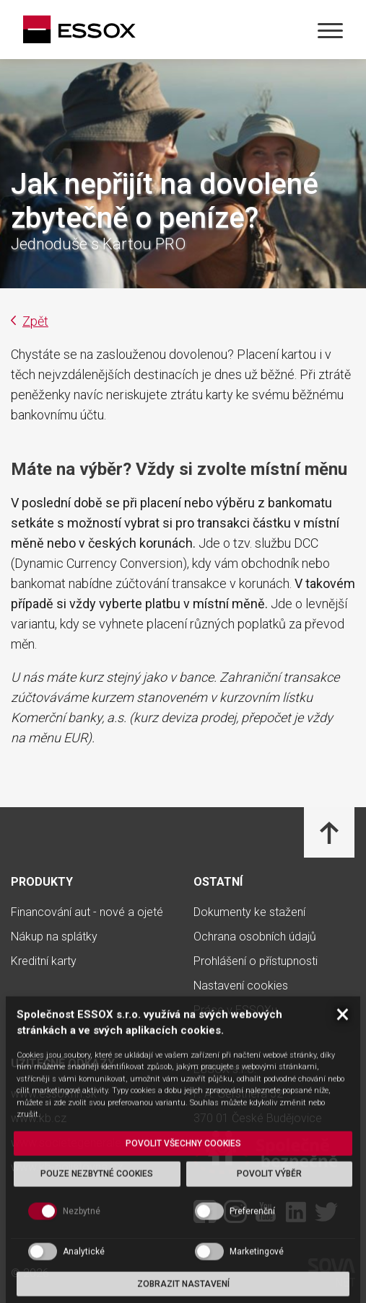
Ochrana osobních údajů (254, 936)
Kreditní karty (44, 961)
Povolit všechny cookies (183, 1255)
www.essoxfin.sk (54, 1094)
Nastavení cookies (240, 985)
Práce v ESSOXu (235, 1010)
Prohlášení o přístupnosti (255, 961)
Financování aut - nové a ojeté (87, 912)
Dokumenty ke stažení (249, 912)
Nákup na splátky (54, 936)
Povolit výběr (269, 1286)
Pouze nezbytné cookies (96, 1286)
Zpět (29, 321)
